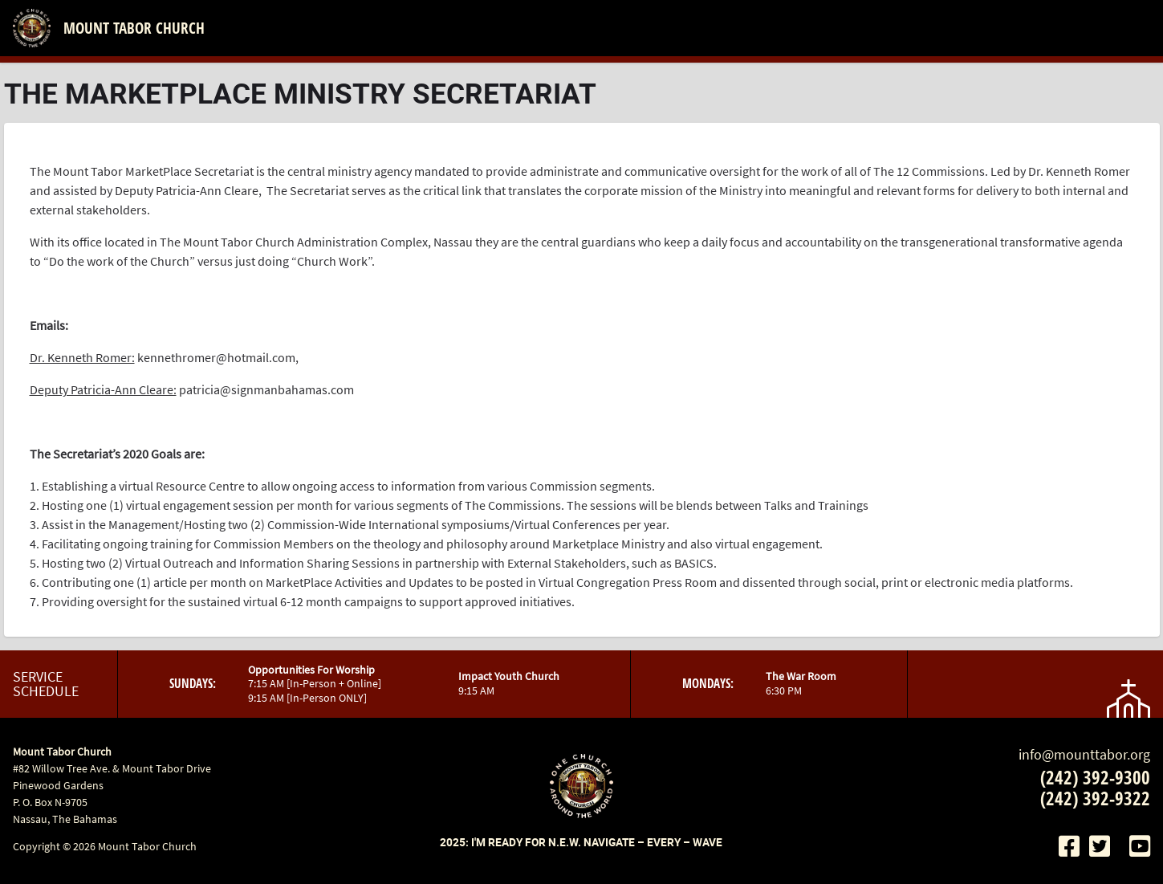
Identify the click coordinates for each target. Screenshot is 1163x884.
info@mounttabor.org (1084, 754)
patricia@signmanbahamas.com (266, 389)
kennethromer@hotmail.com (216, 357)
